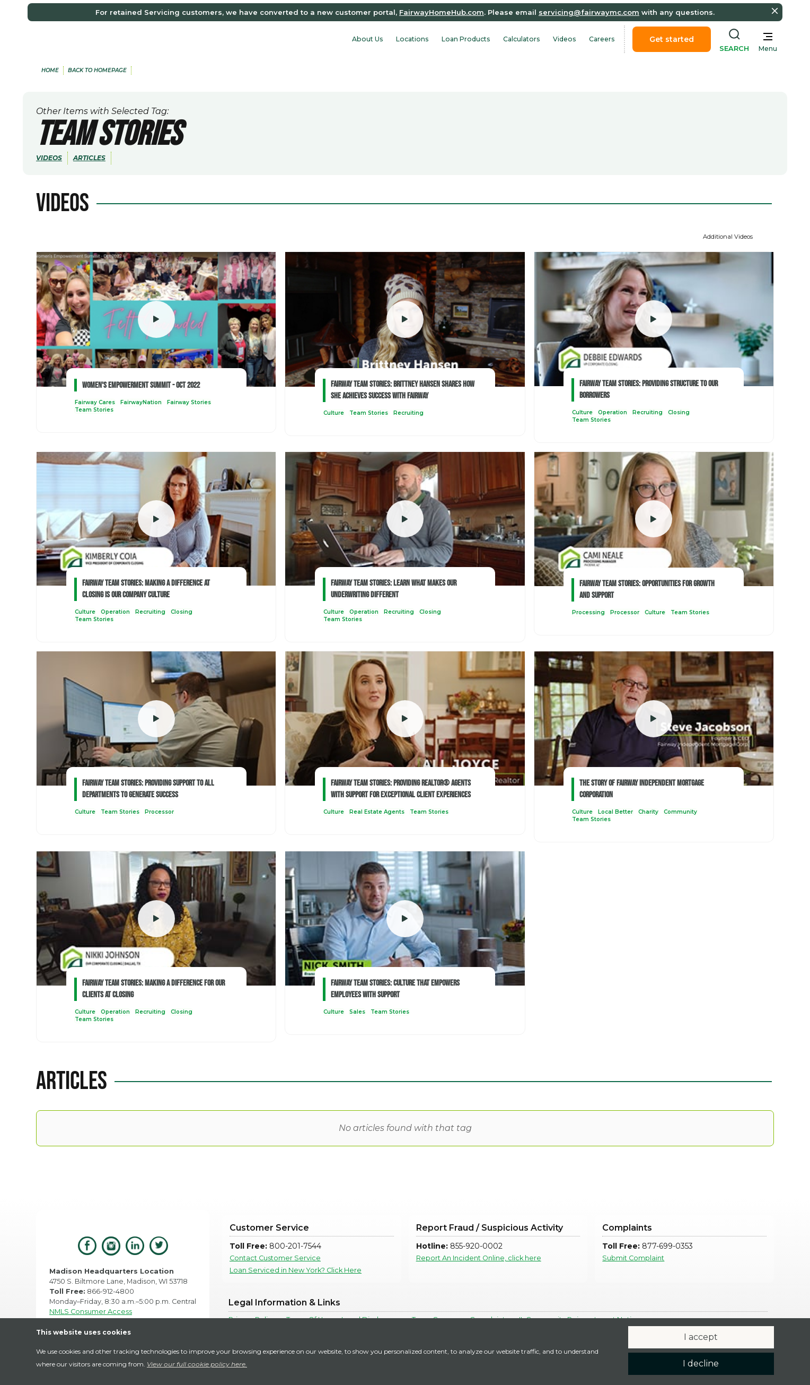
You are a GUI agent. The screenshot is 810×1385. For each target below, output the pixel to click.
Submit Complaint (633, 1258)
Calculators (521, 39)
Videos (564, 39)
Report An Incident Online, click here (478, 1258)
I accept (701, 1337)
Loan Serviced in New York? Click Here (296, 1270)
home (50, 70)
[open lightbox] (156, 319)
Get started (671, 39)
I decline (701, 1363)
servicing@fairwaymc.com (589, 12)
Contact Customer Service (275, 1258)
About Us (367, 39)
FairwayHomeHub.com (441, 12)
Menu (768, 49)
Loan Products (466, 39)
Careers (602, 39)
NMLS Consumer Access (90, 1312)
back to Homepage (97, 70)
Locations (412, 39)
